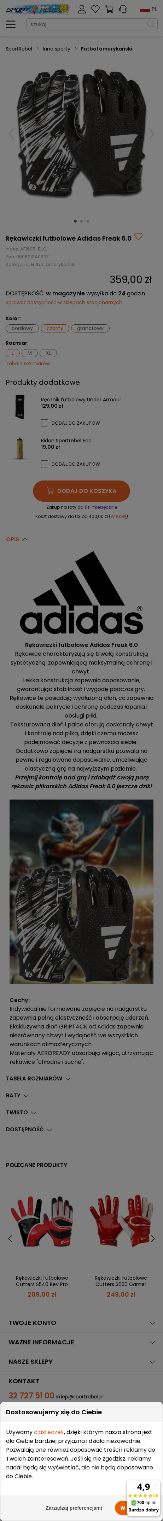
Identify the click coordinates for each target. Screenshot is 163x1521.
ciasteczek (49, 1432)
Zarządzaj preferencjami (74, 1508)
